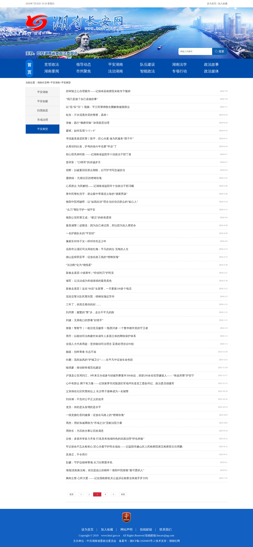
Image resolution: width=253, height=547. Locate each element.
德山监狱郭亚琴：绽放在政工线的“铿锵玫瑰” (92, 257)
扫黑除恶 (42, 110)
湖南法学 (179, 64)
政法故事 (211, 64)
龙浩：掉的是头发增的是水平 (83, 407)
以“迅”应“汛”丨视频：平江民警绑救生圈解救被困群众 (98, 107)
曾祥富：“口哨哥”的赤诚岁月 (83, 162)
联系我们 (165, 529)
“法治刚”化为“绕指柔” (79, 265)
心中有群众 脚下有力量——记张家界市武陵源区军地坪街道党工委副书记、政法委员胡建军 (120, 383)
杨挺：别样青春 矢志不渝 (81, 351)
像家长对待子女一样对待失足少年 (86, 241)
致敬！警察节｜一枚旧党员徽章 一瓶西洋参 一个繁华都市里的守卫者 (107, 328)
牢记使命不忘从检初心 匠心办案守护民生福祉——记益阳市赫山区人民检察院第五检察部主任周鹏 (124, 446)
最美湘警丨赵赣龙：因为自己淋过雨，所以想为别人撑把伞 (101, 225)
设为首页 (211, 3)
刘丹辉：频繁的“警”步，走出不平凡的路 (90, 312)
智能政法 (147, 71)
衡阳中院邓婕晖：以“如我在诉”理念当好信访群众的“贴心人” (102, 201)
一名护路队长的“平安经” (80, 233)
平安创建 (42, 101)
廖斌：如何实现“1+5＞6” (80, 130)
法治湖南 (115, 71)
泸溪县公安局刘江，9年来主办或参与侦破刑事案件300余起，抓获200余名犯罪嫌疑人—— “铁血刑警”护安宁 (130, 375)
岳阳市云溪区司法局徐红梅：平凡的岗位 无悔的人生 (97, 249)
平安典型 (42, 129)
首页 (71, 494)
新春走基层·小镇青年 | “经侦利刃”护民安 (90, 272)
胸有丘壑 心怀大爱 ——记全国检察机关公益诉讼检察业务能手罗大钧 (107, 478)
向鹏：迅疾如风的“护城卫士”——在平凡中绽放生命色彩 (99, 359)
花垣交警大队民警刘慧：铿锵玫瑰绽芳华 (90, 296)
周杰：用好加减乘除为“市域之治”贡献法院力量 (94, 422)
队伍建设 (147, 64)
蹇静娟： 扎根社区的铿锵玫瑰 (84, 178)
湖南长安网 (43, 82)
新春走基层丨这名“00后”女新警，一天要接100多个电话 (99, 288)
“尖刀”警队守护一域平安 (80, 209)
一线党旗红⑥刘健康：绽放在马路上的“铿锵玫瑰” (95, 415)
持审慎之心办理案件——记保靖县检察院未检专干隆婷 (98, 91)
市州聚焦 (83, 71)
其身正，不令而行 (76, 454)
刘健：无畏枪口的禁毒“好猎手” (84, 320)
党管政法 (51, 64)
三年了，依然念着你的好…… (83, 304)
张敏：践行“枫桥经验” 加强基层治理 (87, 122)
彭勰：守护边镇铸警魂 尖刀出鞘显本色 (89, 462)
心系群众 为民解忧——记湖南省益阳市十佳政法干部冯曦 (100, 186)
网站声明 (126, 529)
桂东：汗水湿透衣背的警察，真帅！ (87, 114)
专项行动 (179, 71)
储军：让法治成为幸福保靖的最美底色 (89, 280)
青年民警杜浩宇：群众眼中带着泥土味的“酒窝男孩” (97, 193)
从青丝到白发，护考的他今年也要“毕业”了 (91, 146)
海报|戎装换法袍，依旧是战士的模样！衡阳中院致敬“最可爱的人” (105, 470)
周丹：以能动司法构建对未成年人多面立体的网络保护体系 (101, 336)
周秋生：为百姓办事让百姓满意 (85, 430)
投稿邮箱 (146, 529)
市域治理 (42, 119)
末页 (123, 494)
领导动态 (83, 64)
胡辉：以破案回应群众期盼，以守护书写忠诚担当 (95, 170)
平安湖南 (115, 64)
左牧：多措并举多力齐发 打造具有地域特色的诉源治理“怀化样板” (105, 438)
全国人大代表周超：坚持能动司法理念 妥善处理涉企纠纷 (100, 343)
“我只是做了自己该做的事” (82, 99)
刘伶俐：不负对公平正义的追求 (85, 399)
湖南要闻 (51, 71)
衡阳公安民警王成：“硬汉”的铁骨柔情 (88, 217)
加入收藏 (222, 3)
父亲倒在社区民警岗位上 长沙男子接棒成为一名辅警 (97, 391)
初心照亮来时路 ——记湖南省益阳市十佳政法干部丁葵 (98, 154)
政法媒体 (211, 71)
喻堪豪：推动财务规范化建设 (83, 367)
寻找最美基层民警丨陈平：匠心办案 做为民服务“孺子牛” (100, 138)
